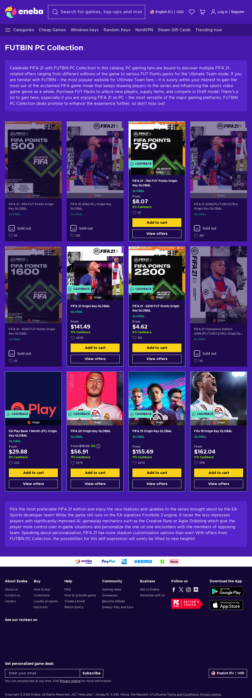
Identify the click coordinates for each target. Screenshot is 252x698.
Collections (41, 595)
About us (11, 589)
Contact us (12, 595)
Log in (219, 12)
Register (238, 12)
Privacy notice (70, 681)
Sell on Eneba (149, 589)
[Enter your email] (42, 673)
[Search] (96, 12)
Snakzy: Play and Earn (117, 607)
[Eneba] (24, 12)
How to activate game (80, 595)
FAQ (67, 589)
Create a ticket (74, 601)
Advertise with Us (152, 595)
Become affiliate (113, 601)
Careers (10, 601)
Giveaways (110, 595)
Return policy (73, 607)
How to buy (42, 589)
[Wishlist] (191, 12)
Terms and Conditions (183, 694)
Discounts (41, 607)
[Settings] (167, 12)
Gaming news (111, 589)
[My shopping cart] (202, 12)
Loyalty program (46, 601)
